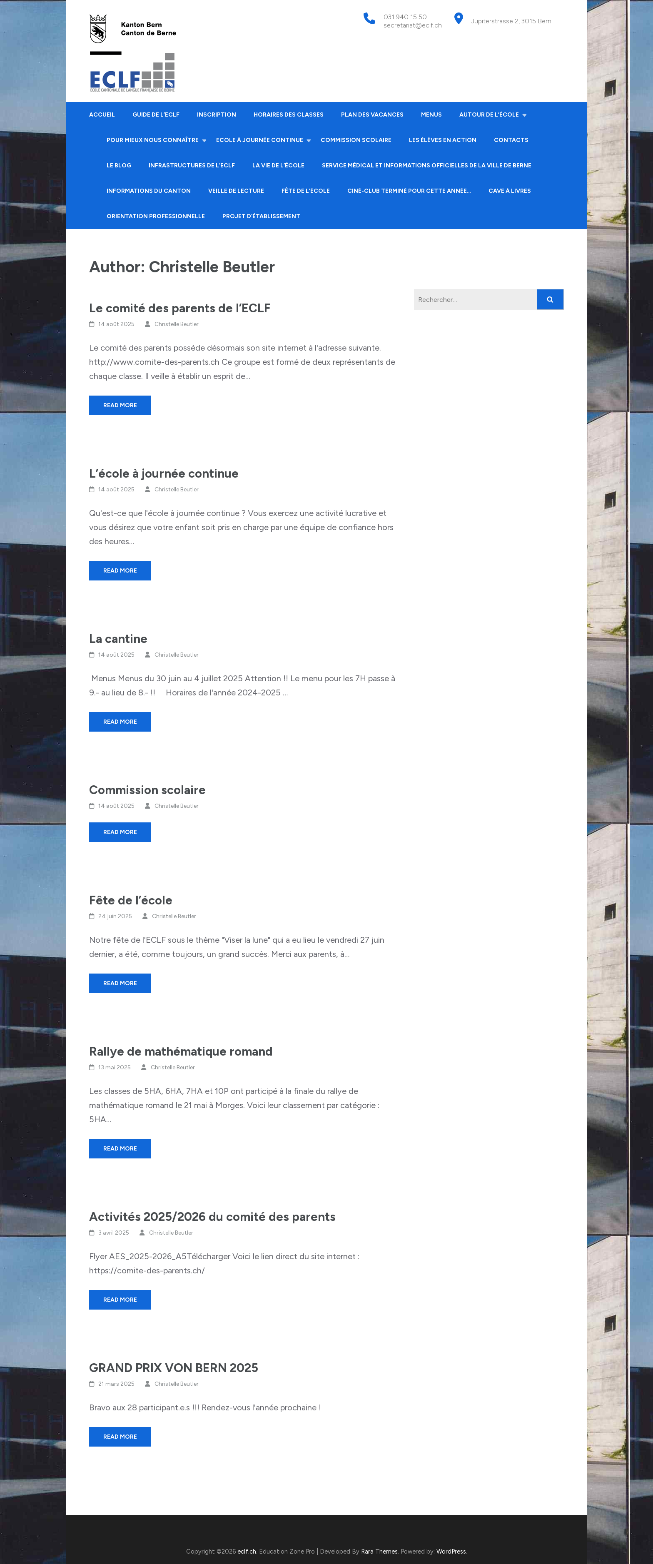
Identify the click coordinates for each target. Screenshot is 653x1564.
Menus (431, 114)
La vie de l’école (278, 165)
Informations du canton (149, 190)
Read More (120, 405)
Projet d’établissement (261, 216)
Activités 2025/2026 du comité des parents (212, 1216)
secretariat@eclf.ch (413, 25)
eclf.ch (246, 1551)
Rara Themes (379, 1551)
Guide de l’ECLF (155, 114)
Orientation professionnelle (156, 216)
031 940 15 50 (405, 17)
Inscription (216, 114)
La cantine (118, 638)
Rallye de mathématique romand (181, 1051)
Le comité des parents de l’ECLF (180, 308)
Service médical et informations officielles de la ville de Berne (426, 165)
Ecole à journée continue (259, 140)
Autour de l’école (489, 114)
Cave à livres (510, 190)
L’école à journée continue (164, 473)
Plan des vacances (372, 114)
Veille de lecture (236, 190)
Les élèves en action (442, 140)
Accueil (102, 114)
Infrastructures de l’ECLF (192, 165)
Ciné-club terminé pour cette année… (409, 190)
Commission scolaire (356, 140)
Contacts (511, 140)
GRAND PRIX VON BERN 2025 (173, 1367)
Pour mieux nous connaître (153, 140)
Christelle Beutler (177, 324)
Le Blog (119, 165)
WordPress (451, 1551)
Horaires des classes (289, 114)
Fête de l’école (306, 190)
